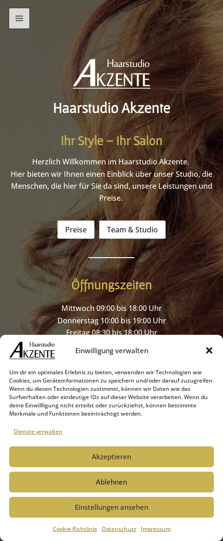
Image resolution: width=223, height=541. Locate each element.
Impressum (156, 529)
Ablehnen (111, 481)
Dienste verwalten (38, 431)
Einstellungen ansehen (111, 507)
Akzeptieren (111, 456)
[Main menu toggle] (19, 18)
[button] (209, 350)
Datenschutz (119, 529)
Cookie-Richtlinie (75, 529)
